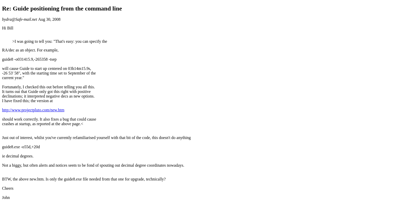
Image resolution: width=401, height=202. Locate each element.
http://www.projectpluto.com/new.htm (33, 110)
